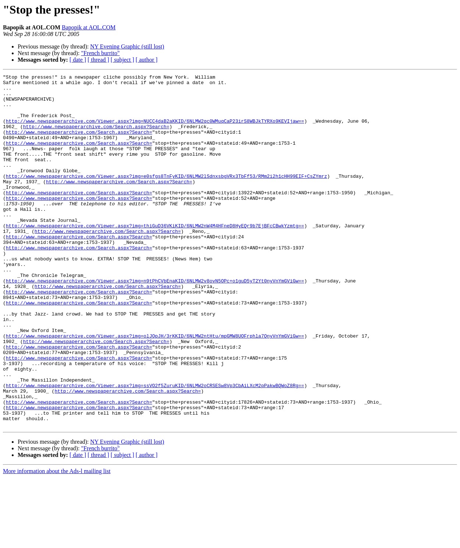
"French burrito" (100, 53)
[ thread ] (98, 60)
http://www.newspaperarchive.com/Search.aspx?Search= (96, 137)
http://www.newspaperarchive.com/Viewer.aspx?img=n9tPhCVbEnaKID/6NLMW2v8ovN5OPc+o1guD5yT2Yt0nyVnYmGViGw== (155, 322)
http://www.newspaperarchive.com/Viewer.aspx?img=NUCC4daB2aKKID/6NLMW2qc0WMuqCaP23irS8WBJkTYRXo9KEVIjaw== (155, 130)
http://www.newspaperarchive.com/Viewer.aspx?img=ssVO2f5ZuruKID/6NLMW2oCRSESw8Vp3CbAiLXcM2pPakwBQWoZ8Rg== (155, 448)
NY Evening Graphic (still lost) (127, 46)
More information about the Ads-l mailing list (56, 541)
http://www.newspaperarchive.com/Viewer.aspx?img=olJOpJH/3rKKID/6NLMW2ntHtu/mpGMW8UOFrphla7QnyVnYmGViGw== (155, 388)
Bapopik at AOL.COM (88, 27)
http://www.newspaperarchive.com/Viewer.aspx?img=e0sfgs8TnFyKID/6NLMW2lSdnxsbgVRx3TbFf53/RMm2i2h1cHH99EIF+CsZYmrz (166, 197)
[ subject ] (122, 60)
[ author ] (147, 60)
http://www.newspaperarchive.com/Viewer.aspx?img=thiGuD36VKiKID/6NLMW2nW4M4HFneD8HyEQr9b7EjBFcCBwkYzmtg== (155, 256)
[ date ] (77, 60)
